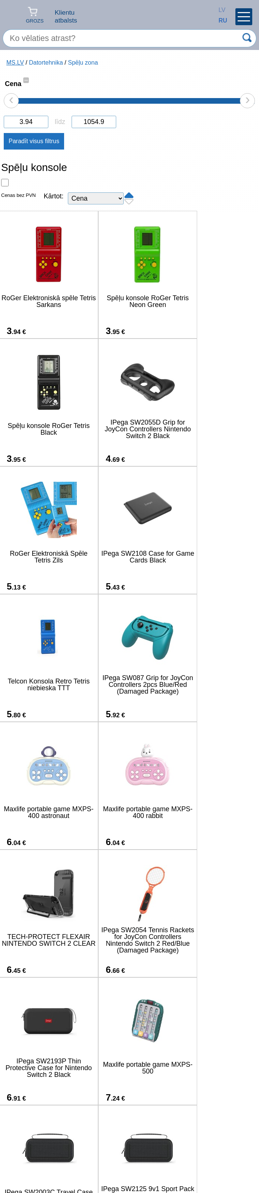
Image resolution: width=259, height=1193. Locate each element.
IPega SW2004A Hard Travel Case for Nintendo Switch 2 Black (127, 940)
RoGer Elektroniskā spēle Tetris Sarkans (42, 301)
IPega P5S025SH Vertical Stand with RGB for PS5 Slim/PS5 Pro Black (127, 1067)
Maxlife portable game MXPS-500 (127, 812)
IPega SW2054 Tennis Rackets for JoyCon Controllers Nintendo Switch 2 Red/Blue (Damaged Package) (213, 684)
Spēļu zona (83, 62)
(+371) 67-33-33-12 (85, 1164)
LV (220, 10)
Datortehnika (46, 62)
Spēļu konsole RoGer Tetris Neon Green (128, 301)
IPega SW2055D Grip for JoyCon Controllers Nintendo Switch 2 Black (41, 429)
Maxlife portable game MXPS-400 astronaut (213, 557)
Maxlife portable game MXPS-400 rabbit (42, 684)
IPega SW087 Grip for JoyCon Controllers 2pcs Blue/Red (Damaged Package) (127, 557)
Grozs (34, 15)
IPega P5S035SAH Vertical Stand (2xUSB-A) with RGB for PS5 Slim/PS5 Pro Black (213, 940)
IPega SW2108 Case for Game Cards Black (213, 429)
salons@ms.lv (29, 1165)
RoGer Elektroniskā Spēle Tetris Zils (127, 429)
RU (220, 20)
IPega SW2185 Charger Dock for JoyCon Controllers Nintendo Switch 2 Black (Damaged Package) (42, 1068)
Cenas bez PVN (18, 195)
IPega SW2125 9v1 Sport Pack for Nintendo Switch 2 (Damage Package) (42, 940)
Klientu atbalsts (66, 16)
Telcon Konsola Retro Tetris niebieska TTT (42, 557)
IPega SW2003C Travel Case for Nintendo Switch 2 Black (213, 812)
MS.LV (15, 62)
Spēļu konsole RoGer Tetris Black (213, 301)
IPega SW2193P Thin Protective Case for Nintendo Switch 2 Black (42, 812)
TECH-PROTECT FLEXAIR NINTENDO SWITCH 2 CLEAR (127, 684)
